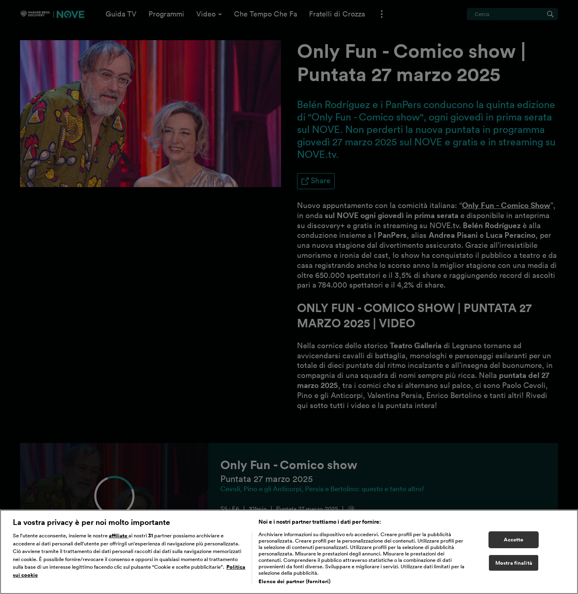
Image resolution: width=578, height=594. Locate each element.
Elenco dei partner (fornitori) (294, 581)
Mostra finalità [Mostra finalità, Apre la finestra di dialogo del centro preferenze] (513, 562)
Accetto (513, 539)
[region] (289, 552)
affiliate (118, 535)
